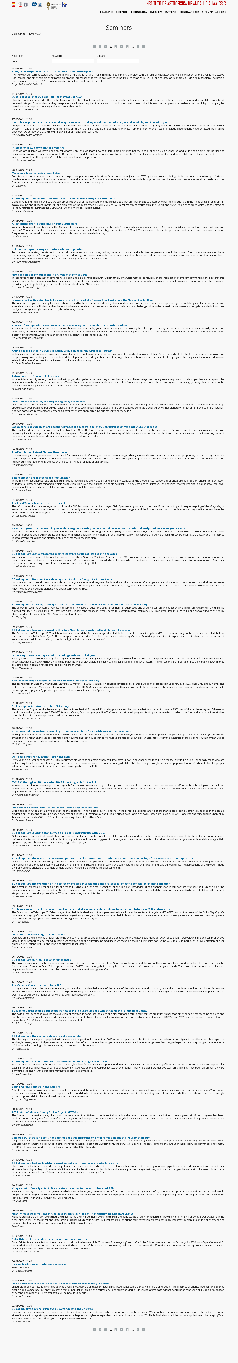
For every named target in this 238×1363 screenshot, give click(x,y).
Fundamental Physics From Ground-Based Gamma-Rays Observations (55, 807)
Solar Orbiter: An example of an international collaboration (49, 1239)
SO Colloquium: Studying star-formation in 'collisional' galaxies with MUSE (58, 833)
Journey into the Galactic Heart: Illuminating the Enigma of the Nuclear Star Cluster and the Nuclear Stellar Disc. (82, 300)
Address (220, 12)
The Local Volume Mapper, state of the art (38, 503)
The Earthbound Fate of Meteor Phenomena (39, 452)
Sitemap (207, 12)
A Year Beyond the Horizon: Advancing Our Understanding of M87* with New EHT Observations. (72, 731)
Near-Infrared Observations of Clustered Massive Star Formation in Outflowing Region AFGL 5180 (72, 1213)
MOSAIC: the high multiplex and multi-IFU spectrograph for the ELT (54, 782)
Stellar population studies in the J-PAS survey (40, 706)
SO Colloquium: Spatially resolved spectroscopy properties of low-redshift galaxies (64, 553)
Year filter (17, 55)
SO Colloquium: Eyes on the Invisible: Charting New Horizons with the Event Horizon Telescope (71, 630)
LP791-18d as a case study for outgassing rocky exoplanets (48, 401)
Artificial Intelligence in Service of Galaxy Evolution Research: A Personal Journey (62, 350)
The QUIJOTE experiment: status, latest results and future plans (52, 71)
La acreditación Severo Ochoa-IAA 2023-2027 (39, 1264)
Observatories (190, 12)
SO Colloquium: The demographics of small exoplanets (46, 1036)
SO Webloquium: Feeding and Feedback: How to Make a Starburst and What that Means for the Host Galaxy (79, 1010)
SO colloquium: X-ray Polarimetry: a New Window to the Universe (52, 1309)
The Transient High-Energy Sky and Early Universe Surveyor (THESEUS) (55, 680)
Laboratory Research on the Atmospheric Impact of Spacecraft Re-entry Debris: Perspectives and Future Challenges (84, 427)
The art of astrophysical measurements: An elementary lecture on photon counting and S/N (70, 325)
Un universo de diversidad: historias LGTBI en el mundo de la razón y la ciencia (60, 1283)
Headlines (106, 12)
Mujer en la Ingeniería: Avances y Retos (36, 173)
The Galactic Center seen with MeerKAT (36, 985)
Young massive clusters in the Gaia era (36, 1086)
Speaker (101, 55)
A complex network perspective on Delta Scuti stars (44, 223)
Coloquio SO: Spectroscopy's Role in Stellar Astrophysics (47, 249)
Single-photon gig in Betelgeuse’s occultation (41, 477)
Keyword (57, 55)
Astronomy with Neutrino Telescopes (35, 376)
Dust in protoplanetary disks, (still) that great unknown (47, 96)
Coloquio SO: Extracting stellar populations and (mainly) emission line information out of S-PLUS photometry (81, 1137)
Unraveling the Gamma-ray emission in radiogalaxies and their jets (53, 655)
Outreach (171, 12)
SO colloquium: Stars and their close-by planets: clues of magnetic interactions (62, 579)
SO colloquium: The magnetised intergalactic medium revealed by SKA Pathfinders (63, 198)
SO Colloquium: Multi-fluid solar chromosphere (41, 959)
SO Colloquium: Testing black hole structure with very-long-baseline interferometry (65, 1163)
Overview (156, 12)
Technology (139, 12)
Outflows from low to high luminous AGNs (38, 934)
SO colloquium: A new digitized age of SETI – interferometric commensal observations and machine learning (80, 604)
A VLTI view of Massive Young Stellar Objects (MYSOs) (45, 1112)
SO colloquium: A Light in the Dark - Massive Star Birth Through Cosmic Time (59, 1061)
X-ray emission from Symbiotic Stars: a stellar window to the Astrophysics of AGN (63, 1188)
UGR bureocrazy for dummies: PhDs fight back (41, 756)
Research (122, 12)
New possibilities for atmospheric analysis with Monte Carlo (49, 274)
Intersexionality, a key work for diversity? (38, 147)
